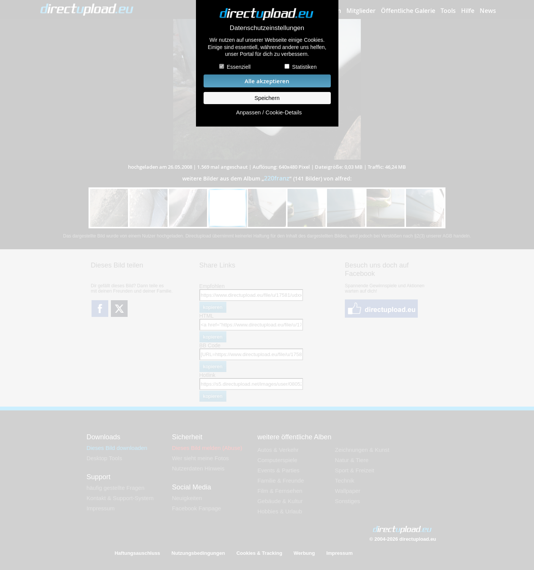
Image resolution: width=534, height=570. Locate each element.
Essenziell (239, 67)
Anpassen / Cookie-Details (269, 112)
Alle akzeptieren (267, 81)
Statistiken (304, 67)
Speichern (267, 98)
